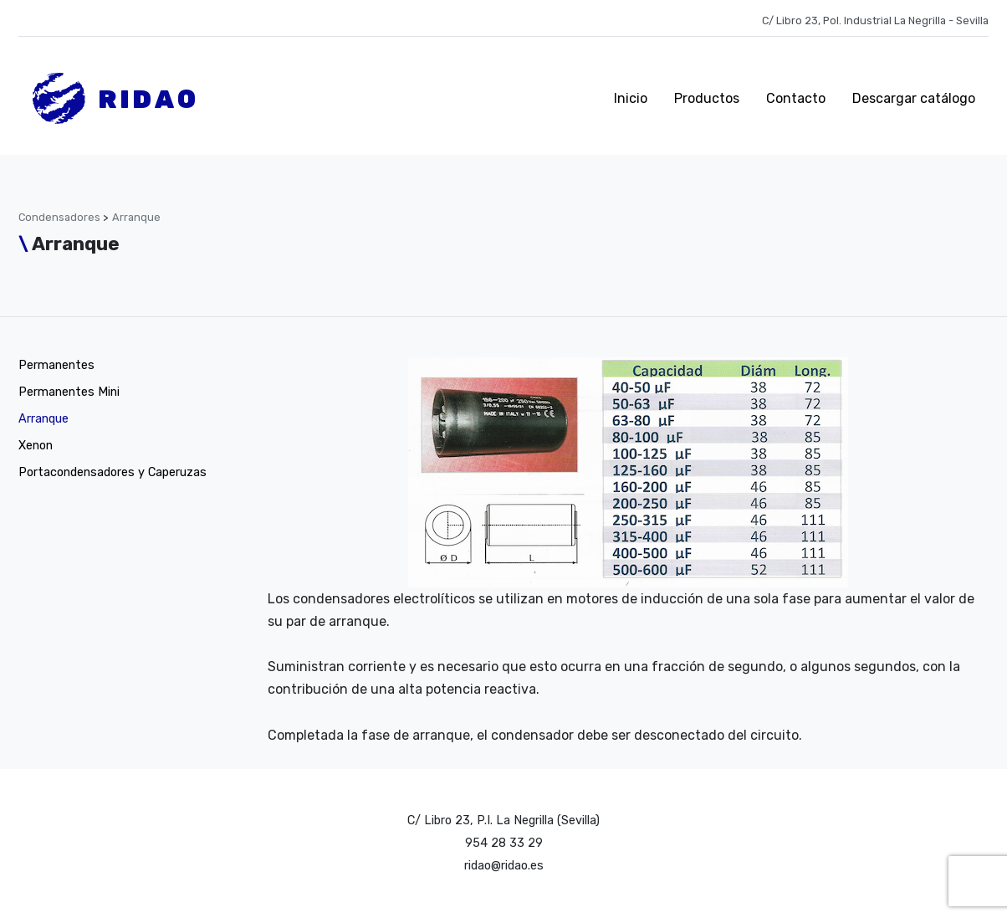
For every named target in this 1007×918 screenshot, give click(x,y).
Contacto (796, 98)
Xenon (35, 445)
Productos (706, 98)
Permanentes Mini (69, 392)
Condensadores (60, 217)
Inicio (630, 98)
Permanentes (56, 365)
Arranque (136, 217)
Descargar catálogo (913, 98)
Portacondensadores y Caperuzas (112, 472)
